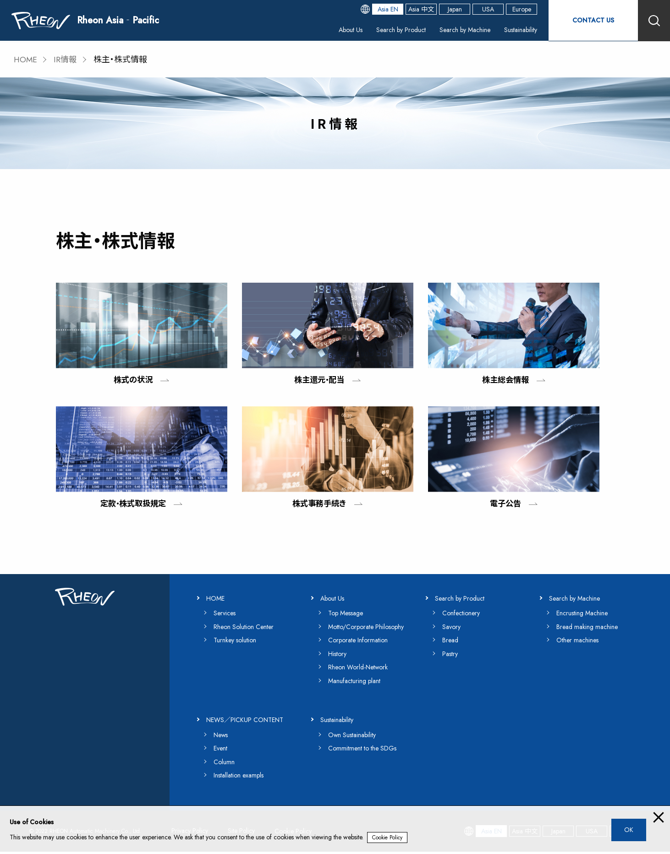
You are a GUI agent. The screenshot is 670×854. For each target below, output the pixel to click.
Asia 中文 (419, 9)
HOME (26, 60)
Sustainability (515, 29)
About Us (323, 29)
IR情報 (66, 60)
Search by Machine (453, 29)
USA (486, 9)
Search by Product (380, 29)
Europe (519, 9)
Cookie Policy (387, 837)
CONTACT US (592, 20)
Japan (452, 9)
